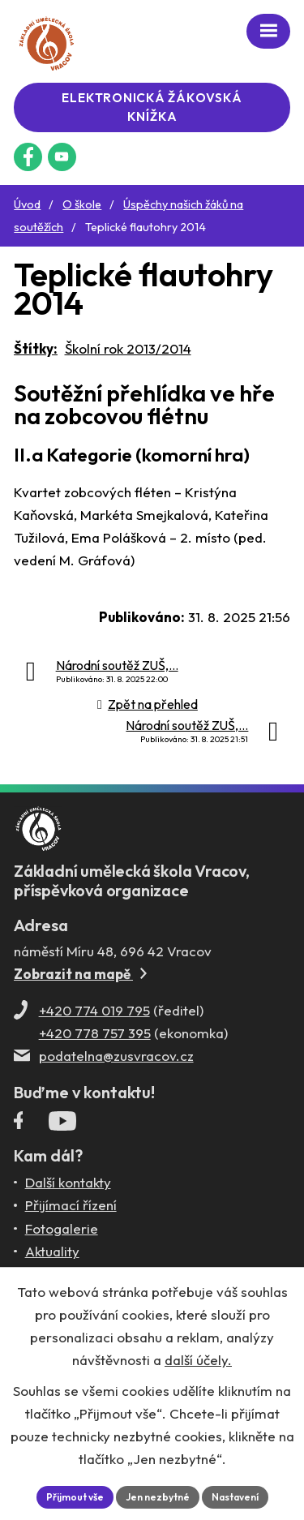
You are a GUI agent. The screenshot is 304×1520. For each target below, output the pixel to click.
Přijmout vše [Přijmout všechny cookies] (75, 1497)
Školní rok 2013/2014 (128, 348)
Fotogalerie (61, 1228)
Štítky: (36, 348)
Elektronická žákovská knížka (152, 107)
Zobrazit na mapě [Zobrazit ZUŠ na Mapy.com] (80, 973)
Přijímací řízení (71, 1204)
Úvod (27, 204)
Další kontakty (68, 1182)
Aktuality (52, 1251)
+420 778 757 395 (95, 1032)
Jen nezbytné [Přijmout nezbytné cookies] (158, 1497)
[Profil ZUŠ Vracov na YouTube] (62, 1124)
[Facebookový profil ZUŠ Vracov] (28, 157)
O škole (81, 204)
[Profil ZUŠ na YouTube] (62, 157)
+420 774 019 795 (94, 1010)
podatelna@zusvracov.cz (116, 1055)
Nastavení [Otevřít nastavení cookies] (235, 1497)
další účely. (198, 1359)
